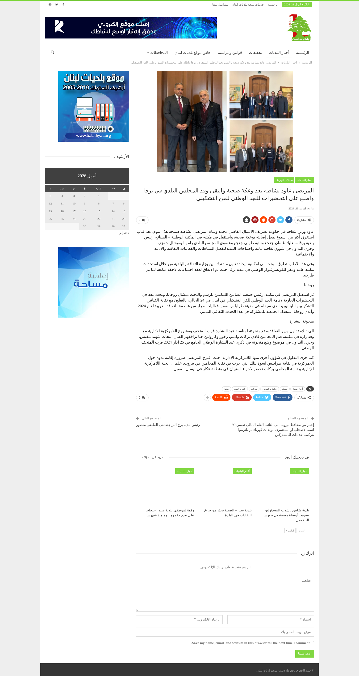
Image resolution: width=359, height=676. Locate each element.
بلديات (254, 388)
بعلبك (284, 388)
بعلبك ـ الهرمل (270, 388)
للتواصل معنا (220, 4)
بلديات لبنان (240, 388)
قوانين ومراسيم (229, 53)
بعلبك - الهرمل (284, 180)
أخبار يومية (298, 388)
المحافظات (159, 53)
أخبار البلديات (279, 53)
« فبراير (124, 232)
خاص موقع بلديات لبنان (193, 53)
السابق (302, 528)
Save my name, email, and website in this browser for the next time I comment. (250, 641)
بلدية (226, 388)
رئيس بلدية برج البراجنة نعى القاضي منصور (168, 423)
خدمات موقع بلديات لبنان (248, 4)
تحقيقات (255, 53)
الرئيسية (272, 4)
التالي (290, 528)
